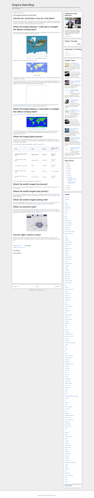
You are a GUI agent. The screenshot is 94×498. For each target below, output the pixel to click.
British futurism (68, 220)
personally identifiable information (71, 396)
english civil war (68, 297)
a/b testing (67, 197)
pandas (66, 391)
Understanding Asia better (70, 462)
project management (69, 419)
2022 (67, 185)
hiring (66, 325)
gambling (66, 317)
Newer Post (16, 286)
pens (66, 394)
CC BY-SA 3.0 (33, 58)
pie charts (67, 398)
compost (66, 252)
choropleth (67, 240)
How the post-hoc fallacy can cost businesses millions (75, 148)
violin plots (67, 468)
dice (65, 284)
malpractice (67, 359)
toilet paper (67, 456)
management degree (69, 364)
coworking (67, 269)
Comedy (66, 246)
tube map (67, 458)
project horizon (68, 417)
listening (66, 349)
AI (65, 201)
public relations (68, 423)
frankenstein (67, 310)
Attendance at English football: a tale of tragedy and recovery (75, 138)
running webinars (68, 436)
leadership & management (70, 342)
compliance (67, 250)
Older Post (58, 286)
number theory (68, 381)
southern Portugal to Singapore (50, 195)
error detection (68, 299)
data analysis (67, 272)
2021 (67, 187)
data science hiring (68, 280)
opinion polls (67, 387)
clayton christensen (69, 242)
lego (65, 346)
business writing (68, 225)
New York (67, 376)
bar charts (67, 210)
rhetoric (66, 434)
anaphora (67, 205)
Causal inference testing (70, 231)
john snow (67, 338)
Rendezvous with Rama (75, 72)
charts (66, 235)
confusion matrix (68, 259)
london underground (69, 355)
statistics (66, 449)
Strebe (28, 58)
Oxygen (66, 389)
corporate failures (68, 263)
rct (65, 430)
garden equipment (68, 319)
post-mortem (67, 408)
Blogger (54, 495)
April (68, 173)
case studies (67, 229)
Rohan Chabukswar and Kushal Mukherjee (22, 106)
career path (67, 227)
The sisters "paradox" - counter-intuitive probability (74, 101)
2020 (67, 189)
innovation (67, 332)
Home (37, 286)
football (66, 308)
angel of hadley (68, 207)
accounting (67, 199)
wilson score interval (69, 475)
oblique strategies (68, 383)
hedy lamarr (67, 323)
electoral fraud (68, 293)
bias (65, 214)
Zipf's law (67, 481)
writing (66, 477)
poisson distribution (69, 406)
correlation (67, 265)
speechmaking (68, 447)
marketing (67, 366)
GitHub (69, 36)
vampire (66, 466)
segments (67, 441)
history (66, 327)
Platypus (66, 402)
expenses (67, 304)
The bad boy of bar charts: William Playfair (74, 64)
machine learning (68, 357)
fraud (66, 312)
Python (66, 428)
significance (67, 443)
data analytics (67, 274)
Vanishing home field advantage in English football (74, 91)
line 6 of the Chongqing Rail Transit (43, 202)
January (69, 177)
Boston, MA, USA (20, 247)
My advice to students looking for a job (71, 182)
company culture (68, 248)
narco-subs (67, 374)
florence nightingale (69, 306)
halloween (67, 321)
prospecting (67, 421)
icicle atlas (67, 329)
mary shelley (67, 368)
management (67, 361)
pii (65, 400)
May (68, 172)
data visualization (68, 282)
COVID (66, 267)
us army (66, 464)
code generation (68, 244)
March (68, 175)
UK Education (67, 460)
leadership (67, 340)
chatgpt (66, 237)
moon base (67, 370)
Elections (66, 291)
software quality (68, 445)
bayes (66, 212)
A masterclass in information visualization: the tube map (75, 111)
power (66, 411)
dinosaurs (67, 287)
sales (66, 438)
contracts (66, 261)
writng (66, 479)
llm (65, 351)
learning (66, 344)
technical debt (67, 453)
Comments (68, 54)
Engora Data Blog (23, 4)
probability (67, 413)
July (68, 170)
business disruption (69, 222)
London (66, 353)
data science (67, 278)
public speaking (68, 426)
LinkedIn (66, 36)
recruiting (67, 432)
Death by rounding (74, 119)
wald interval (67, 473)
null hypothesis (68, 379)
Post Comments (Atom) (40, 289)
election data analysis (69, 289)
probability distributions (69, 415)
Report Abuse (68, 485)
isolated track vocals (69, 336)
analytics (66, 203)
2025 (67, 165)
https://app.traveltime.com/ (36, 212)
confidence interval (68, 257)
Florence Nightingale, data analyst (74, 129)
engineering (67, 295)
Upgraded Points (41, 144)
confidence (67, 255)
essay (66, 302)
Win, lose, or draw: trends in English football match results (75, 82)
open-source (67, 385)
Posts (67, 52)
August (68, 168)
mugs (66, 372)
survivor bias (67, 451)
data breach (67, 276)
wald (66, 470)
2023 (67, 166)
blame (66, 216)
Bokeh (66, 218)
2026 (67, 163)
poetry (66, 404)
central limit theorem (69, 233)
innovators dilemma (69, 334)
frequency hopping (68, 314)
